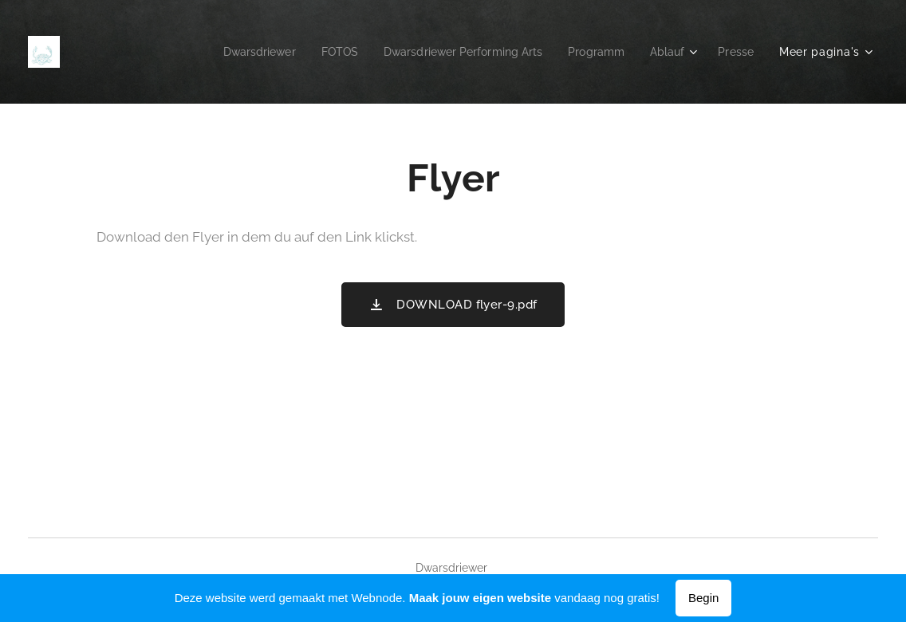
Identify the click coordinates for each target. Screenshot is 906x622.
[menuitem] (234, 52)
